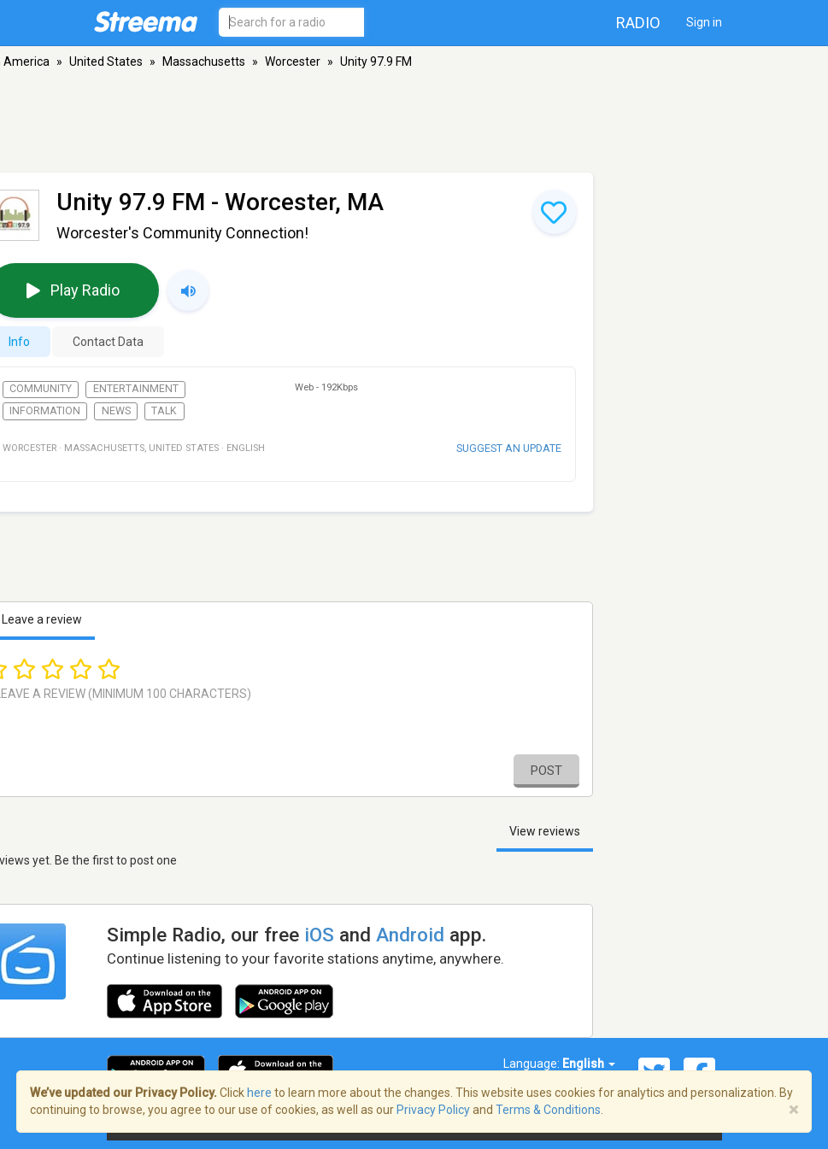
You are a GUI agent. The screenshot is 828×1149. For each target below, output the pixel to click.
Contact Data (108, 342)
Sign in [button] (704, 22)
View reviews (544, 831)
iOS (319, 934)
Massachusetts (203, 61)
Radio (638, 23)
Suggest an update (508, 448)
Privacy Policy (433, 1110)
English (588, 1063)
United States (106, 61)
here (259, 1092)
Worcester (292, 61)
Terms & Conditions (548, 1110)
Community (40, 389)
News (116, 411)
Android (410, 934)
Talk (164, 411)
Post (546, 770)
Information (44, 411)
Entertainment (136, 389)
